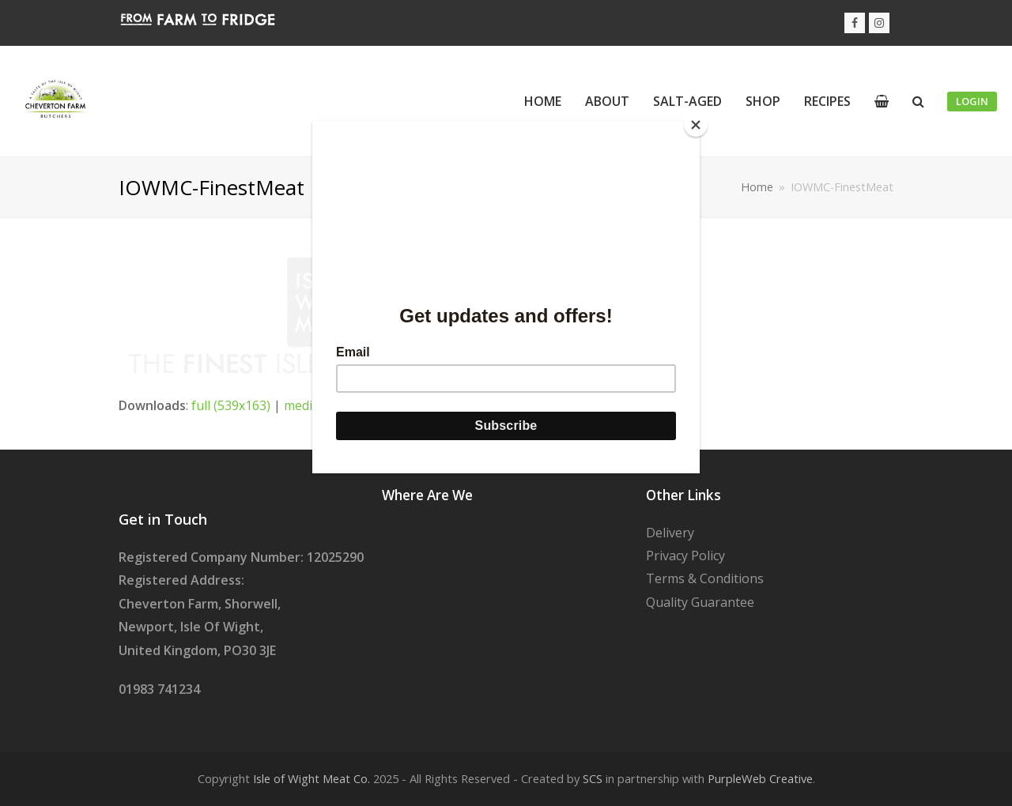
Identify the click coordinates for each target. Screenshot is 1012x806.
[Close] (696, 125)
